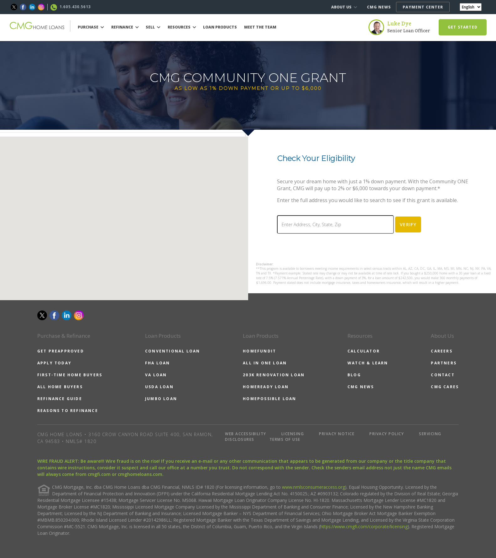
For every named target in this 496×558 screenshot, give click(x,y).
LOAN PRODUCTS (220, 27)
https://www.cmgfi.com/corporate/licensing (364, 526)
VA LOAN (156, 375)
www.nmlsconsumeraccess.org (313, 487)
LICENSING (292, 433)
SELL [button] (153, 27)
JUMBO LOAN (161, 398)
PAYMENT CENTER (423, 7)
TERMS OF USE (284, 439)
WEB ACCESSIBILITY (245, 433)
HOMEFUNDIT (259, 351)
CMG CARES (445, 386)
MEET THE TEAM (260, 27)
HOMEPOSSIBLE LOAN (269, 398)
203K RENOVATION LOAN (274, 375)
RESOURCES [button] (182, 27)
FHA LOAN (157, 363)
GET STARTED (463, 27)
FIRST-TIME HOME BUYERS (69, 375)
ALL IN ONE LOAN (265, 363)
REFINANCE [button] (125, 27)
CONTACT (442, 375)
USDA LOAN (159, 386)
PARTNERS (444, 363)
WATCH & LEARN (367, 363)
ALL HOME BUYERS (60, 386)
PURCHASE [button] (91, 27)
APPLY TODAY (54, 363)
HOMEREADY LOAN (266, 386)
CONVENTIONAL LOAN (172, 351)
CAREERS (441, 351)
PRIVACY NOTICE (336, 433)
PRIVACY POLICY (386, 433)
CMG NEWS (379, 7)
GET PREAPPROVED (60, 351)
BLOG (354, 375)
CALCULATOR (363, 351)
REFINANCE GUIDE (59, 398)
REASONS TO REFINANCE (67, 410)
